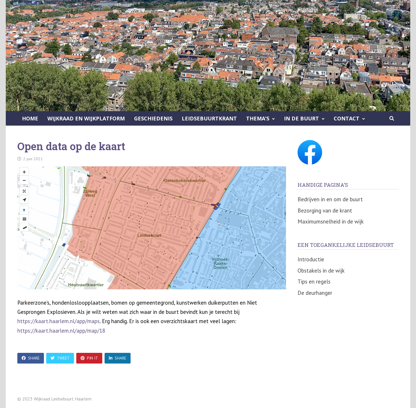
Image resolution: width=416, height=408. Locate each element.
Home (30, 118)
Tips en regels (314, 281)
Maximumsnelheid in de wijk (331, 221)
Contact (346, 118)
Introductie (311, 259)
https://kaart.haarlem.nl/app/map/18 (61, 330)
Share (31, 358)
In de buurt (301, 118)
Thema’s (257, 118)
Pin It (89, 358)
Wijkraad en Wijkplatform (86, 118)
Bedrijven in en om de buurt (330, 199)
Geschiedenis (153, 118)
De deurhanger (315, 292)
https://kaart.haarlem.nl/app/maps (58, 321)
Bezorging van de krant (325, 210)
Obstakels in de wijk (321, 270)
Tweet (60, 358)
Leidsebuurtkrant (209, 118)
